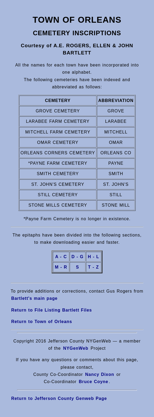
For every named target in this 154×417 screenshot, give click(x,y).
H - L (93, 256)
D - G (78, 256)
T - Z (93, 267)
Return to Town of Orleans (41, 321)
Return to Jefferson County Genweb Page (59, 398)
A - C (61, 256)
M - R (61, 267)
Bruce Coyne (92, 381)
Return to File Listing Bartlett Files (51, 310)
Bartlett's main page (34, 298)
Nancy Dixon (99, 374)
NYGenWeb (75, 348)
